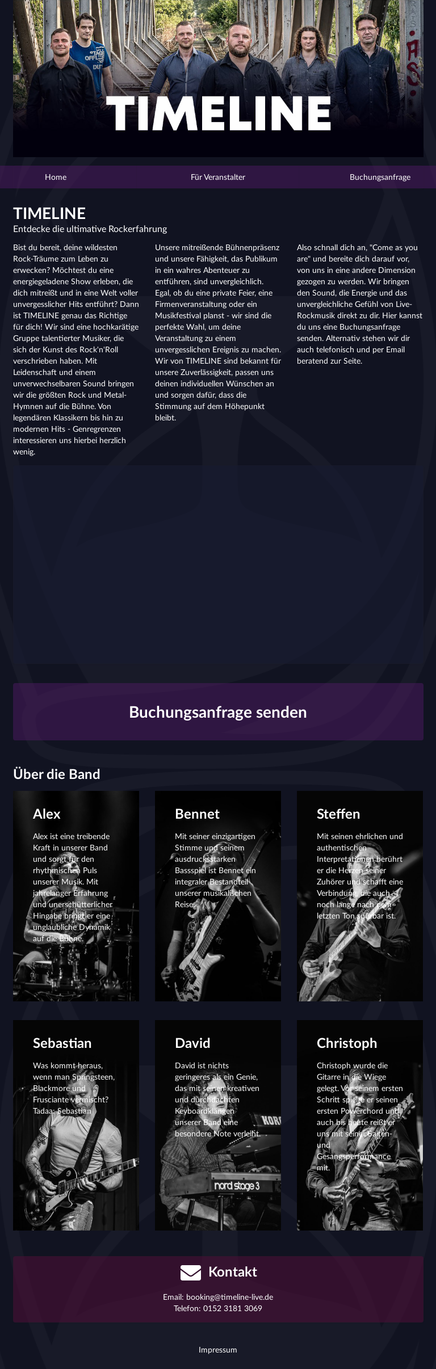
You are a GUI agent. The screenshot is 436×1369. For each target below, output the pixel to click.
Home (82, 177)
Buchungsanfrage (354, 177)
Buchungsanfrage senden (218, 711)
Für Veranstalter (218, 177)
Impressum (218, 1349)
